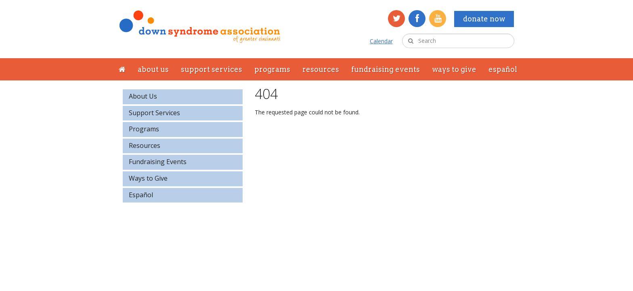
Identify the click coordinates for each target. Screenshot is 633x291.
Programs (272, 69)
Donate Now (484, 19)
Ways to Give (454, 69)
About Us (153, 69)
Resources (320, 69)
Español (502, 69)
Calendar (381, 41)
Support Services (211, 69)
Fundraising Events (385, 69)
